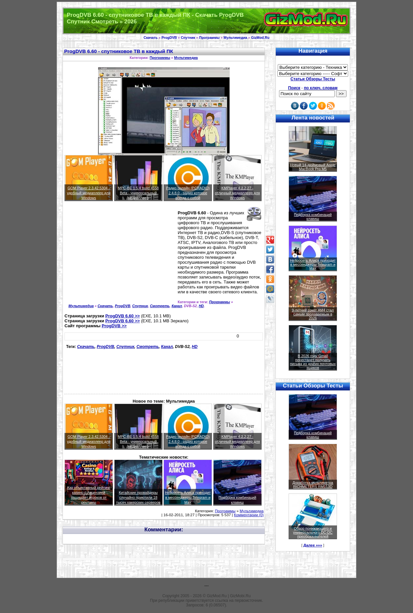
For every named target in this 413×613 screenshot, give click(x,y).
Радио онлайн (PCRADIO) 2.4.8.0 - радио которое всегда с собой (188, 193)
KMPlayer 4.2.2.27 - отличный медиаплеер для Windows (237, 193)
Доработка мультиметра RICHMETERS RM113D (313, 485)
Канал (176, 306)
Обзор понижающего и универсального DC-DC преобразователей (312, 532)
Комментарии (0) (249, 515)
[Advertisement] (120, 257)
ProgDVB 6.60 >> (122, 315)
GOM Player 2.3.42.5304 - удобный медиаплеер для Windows (89, 193)
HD (201, 306)
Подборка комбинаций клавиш (313, 217)
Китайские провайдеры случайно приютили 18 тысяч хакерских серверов (138, 497)
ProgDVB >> (114, 325)
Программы (209, 38)
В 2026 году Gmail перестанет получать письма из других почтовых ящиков (313, 362)
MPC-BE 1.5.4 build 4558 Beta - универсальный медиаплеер (138, 193)
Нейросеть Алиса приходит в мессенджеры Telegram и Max (188, 497)
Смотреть (160, 306)
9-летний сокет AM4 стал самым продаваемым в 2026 (313, 314)
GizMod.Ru (260, 38)
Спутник (188, 38)
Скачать (150, 38)
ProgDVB (169, 38)
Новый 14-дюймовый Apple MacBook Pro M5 (313, 167)
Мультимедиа (235, 38)
